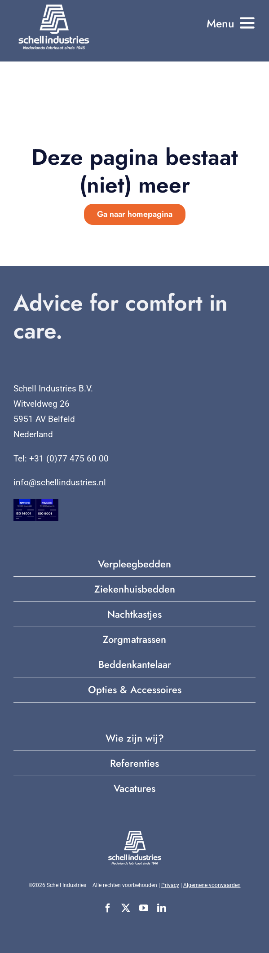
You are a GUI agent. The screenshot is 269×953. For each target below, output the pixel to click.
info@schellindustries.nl (59, 482)
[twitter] (125, 908)
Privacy (170, 885)
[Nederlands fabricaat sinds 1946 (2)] (54, 6)
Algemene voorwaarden (212, 885)
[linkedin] (161, 908)
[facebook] (107, 908)
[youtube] (143, 908)
